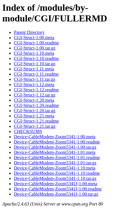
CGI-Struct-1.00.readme (36, 42)
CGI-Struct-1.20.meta (34, 100)
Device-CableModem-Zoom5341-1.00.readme (57, 141)
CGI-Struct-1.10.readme (36, 58)
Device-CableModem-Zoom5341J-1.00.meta (55, 183)
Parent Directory (29, 32)
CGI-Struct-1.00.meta (34, 37)
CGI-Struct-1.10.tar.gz (34, 63)
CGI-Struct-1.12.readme (36, 89)
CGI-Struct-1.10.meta (34, 53)
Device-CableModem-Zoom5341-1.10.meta (54, 168)
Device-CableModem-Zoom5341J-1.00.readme (58, 188)
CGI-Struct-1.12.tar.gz (34, 94)
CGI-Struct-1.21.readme (36, 121)
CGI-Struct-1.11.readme (36, 74)
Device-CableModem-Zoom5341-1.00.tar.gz (55, 147)
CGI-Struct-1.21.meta (34, 115)
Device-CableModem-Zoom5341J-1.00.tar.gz (56, 194)
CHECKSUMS (28, 131)
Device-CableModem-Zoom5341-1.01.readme (57, 157)
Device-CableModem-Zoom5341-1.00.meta (54, 136)
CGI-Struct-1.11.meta (34, 68)
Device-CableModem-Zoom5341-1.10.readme (57, 173)
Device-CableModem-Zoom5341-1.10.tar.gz (55, 178)
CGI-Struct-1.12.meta (34, 84)
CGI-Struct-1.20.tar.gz (34, 110)
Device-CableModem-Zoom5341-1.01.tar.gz (55, 162)
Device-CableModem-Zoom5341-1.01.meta (54, 152)
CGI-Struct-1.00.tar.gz (34, 48)
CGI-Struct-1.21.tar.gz (34, 126)
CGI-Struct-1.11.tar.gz (34, 79)
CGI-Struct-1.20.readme (36, 105)
